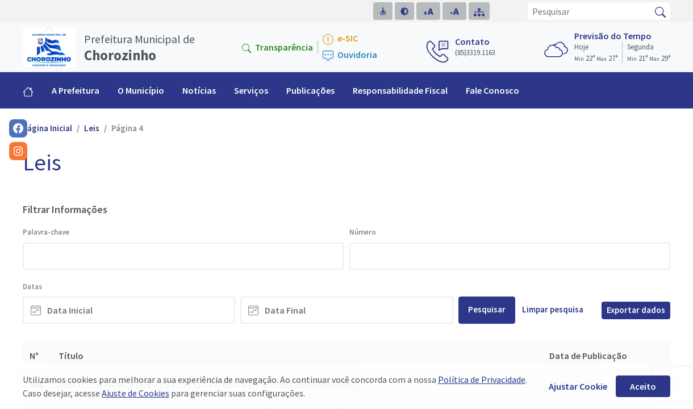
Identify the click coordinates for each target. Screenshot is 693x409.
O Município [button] (141, 90)
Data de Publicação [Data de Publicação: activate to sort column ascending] (588, 355)
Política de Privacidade (481, 379)
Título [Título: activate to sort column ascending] (71, 355)
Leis (91, 128)
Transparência (277, 47)
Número (362, 232)
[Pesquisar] (589, 11)
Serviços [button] (251, 90)
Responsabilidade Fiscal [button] (400, 90)
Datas (32, 286)
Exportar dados (636, 309)
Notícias (199, 90)
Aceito (643, 386)
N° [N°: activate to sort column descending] (34, 355)
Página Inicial (47, 128)
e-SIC (340, 39)
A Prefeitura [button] (75, 90)
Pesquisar (487, 309)
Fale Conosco (492, 90)
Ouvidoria (350, 55)
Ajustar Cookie (578, 386)
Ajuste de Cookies (135, 393)
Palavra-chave (46, 232)
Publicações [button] (310, 90)
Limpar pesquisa (552, 309)
